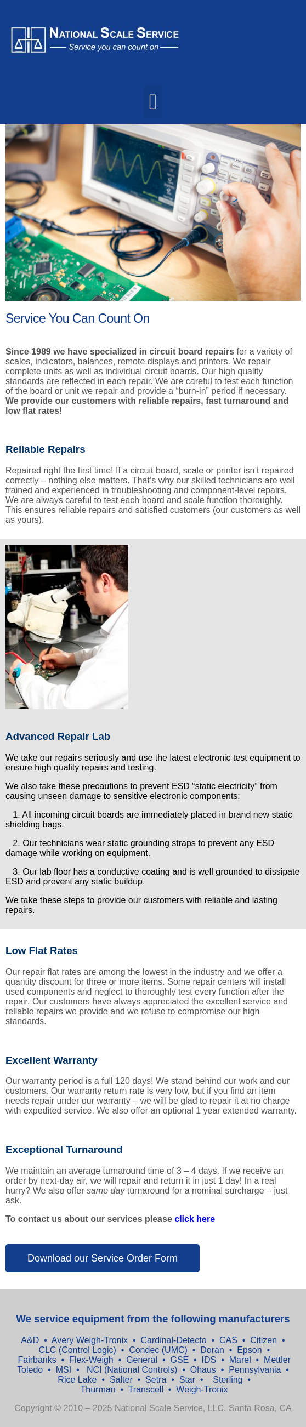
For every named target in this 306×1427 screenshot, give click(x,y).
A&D (31, 1340)
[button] (153, 101)
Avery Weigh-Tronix (91, 1340)
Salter (122, 1379)
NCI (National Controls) (130, 1369)
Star (188, 1379)
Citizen (263, 1340)
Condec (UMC (156, 1350)
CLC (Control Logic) (77, 1350)
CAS (228, 1340)
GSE (180, 1360)
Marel (241, 1360)
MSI (63, 1369)
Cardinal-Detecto (173, 1340)
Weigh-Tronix (202, 1389)
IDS (210, 1360)
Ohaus (204, 1369)
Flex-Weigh (91, 1360)
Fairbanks (37, 1360)
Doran (212, 1350)
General (141, 1360)
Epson (248, 1350)
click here (194, 1219)
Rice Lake (77, 1379)
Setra (157, 1379)
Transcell (147, 1389)
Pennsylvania (256, 1369)
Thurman (99, 1389)
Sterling (229, 1379)
